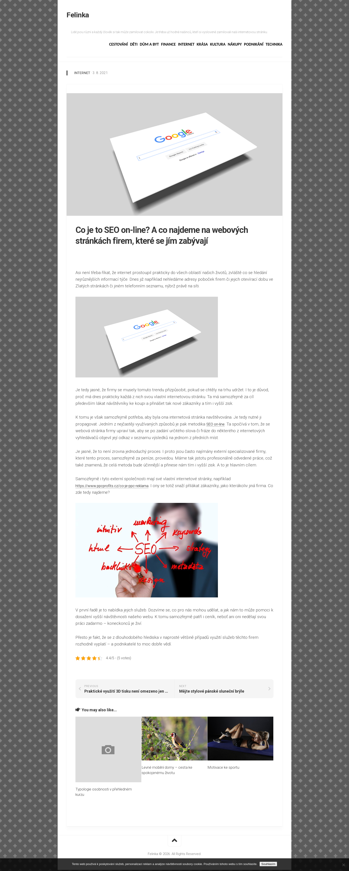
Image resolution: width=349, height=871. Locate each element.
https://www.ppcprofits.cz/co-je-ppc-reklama (116, 486)
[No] (343, 865)
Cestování (118, 45)
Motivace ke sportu (223, 768)
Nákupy (235, 45)
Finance (168, 45)
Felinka (78, 15)
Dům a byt (149, 45)
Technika (274, 45)
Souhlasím (268, 864)
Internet (186, 45)
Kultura (217, 45)
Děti (134, 45)
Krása (202, 45)
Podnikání (253, 45)
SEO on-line (216, 425)
